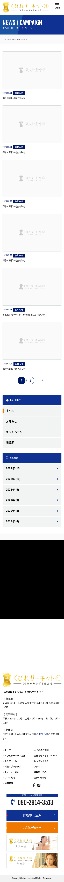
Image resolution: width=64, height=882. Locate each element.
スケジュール (11, 761)
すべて (10, 410)
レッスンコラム (41, 761)
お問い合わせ (40, 777)
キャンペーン (14, 432)
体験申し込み (40, 772)
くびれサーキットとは (15, 755)
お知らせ (11, 421)
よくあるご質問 (41, 750)
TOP (4, 39)
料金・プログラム (13, 766)
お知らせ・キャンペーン (45, 755)
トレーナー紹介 (12, 772)
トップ (8, 750)
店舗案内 (9, 783)
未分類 (10, 442)
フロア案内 (10, 777)
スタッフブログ (41, 766)
